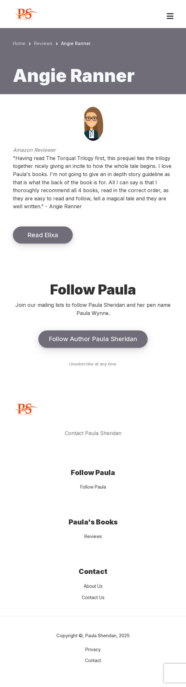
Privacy (93, 649)
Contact (93, 660)
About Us (93, 586)
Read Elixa (42, 235)
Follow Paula (93, 486)
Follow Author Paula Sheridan (93, 339)
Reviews (93, 536)
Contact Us (93, 597)
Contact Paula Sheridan (93, 433)
